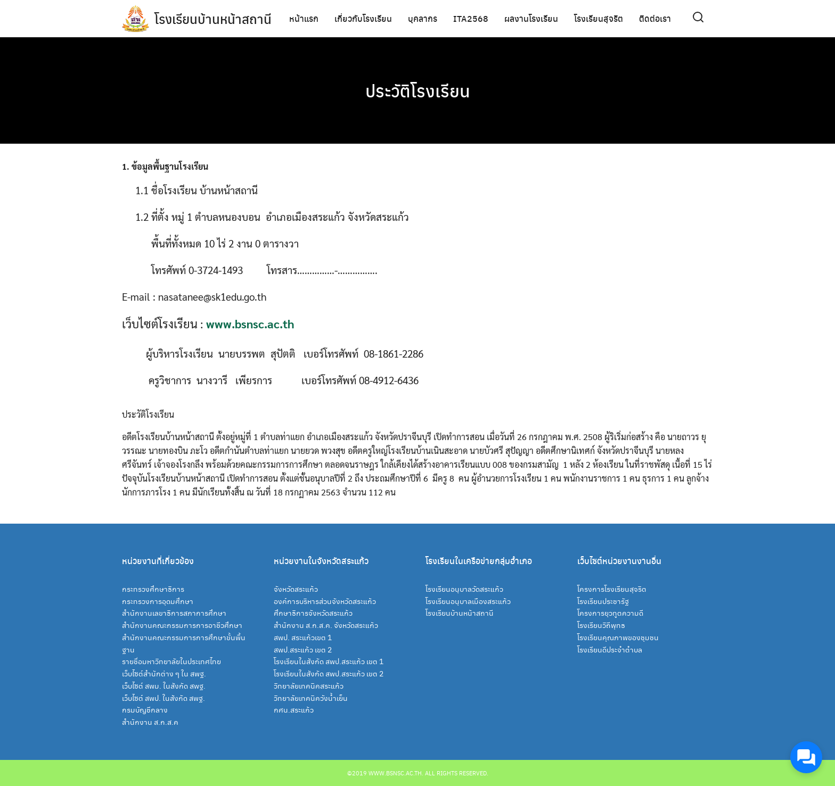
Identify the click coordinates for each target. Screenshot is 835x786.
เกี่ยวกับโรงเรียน (363, 18)
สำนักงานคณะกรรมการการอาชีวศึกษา (182, 624)
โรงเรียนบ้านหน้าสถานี (213, 19)
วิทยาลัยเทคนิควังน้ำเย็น (311, 697)
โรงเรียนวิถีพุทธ (601, 624)
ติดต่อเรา (655, 18)
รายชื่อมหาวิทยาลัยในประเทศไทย (171, 661)
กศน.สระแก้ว (294, 709)
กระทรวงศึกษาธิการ (153, 588)
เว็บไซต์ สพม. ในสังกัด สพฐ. (164, 685)
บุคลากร (422, 18)
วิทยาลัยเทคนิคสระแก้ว (308, 685)
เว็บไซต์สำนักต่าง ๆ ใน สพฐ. (164, 673)
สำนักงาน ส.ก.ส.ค (150, 721)
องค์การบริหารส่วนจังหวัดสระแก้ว (325, 600)
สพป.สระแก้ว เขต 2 (303, 649)
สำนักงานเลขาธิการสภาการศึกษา (174, 612)
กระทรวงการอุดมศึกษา (157, 600)
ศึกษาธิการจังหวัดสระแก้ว (313, 612)
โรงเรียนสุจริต (598, 18)
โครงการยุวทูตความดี (610, 612)
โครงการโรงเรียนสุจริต (611, 588)
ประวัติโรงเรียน (417, 90)
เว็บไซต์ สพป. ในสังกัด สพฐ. (163, 697)
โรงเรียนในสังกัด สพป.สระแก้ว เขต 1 (328, 661)
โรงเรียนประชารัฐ (603, 600)
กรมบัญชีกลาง (145, 709)
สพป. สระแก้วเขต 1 (303, 637)
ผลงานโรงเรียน (531, 18)
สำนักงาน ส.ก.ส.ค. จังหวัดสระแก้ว (326, 624)
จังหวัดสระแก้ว (296, 588)
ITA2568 (470, 18)
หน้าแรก (303, 18)
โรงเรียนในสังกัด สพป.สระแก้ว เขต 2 (328, 673)
